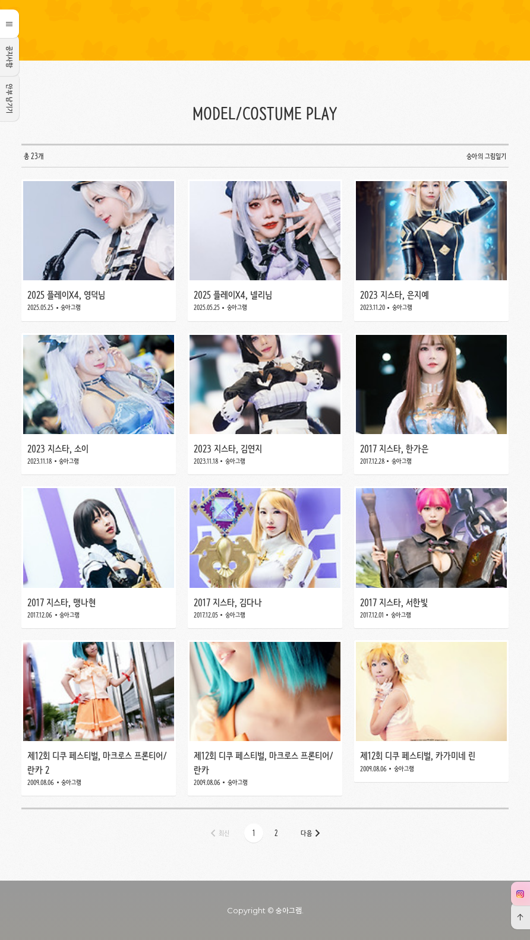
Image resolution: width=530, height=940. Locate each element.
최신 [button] (224, 833)
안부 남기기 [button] (9, 98)
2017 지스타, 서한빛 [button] (431, 557)
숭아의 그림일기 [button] (265, 30)
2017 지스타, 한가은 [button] (431, 404)
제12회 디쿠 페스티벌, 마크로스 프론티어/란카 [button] (265, 718)
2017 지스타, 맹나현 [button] (98, 557)
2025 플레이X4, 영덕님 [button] (98, 250)
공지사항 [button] (9, 57)
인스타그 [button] (520, 894)
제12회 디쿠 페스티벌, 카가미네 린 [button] (431, 718)
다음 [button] (306, 833)
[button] (253, 833)
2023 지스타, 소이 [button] (98, 404)
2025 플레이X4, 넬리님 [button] (265, 250)
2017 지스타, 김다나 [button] (265, 557)
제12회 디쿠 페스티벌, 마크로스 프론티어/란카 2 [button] (98, 718)
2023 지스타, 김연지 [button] (265, 404)
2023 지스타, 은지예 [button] (431, 250)
